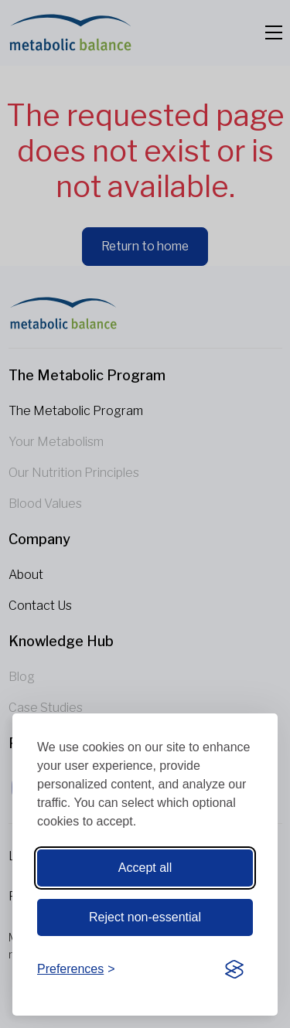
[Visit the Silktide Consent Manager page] (234, 970)
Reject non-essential (145, 917)
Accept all (145, 867)
